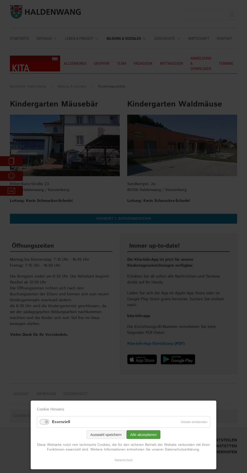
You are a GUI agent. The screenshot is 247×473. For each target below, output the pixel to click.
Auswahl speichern (106, 434)
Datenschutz (124, 460)
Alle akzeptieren (143, 434)
